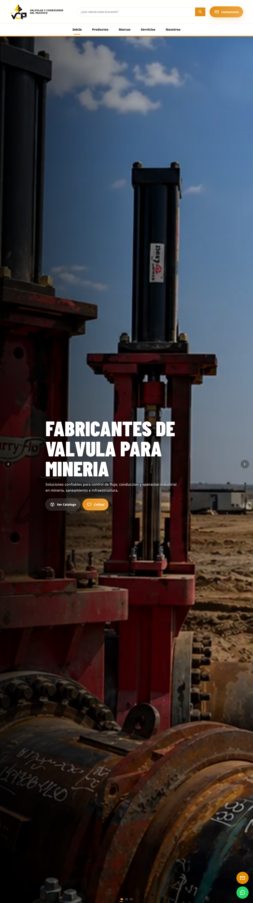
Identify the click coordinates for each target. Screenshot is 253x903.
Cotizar (95, 504)
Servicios (148, 29)
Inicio (77, 29)
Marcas (125, 29)
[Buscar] (200, 12)
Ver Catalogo (62, 504)
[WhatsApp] (242, 892)
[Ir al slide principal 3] (131, 899)
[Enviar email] (242, 878)
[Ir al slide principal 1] (121, 899)
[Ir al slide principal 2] (126, 899)
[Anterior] (8, 464)
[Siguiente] (244, 464)
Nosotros (173, 29)
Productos (100, 29)
